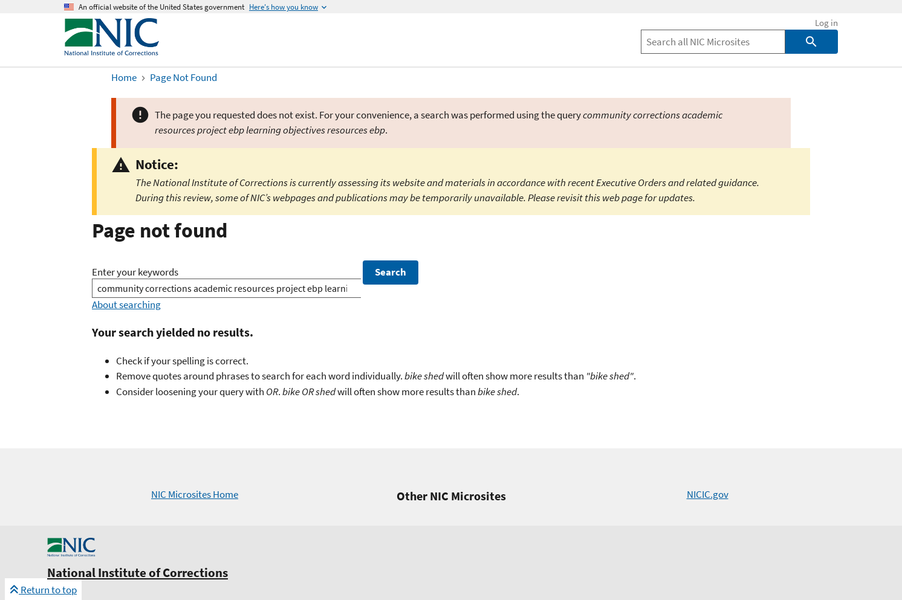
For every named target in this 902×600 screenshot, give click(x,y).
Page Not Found (183, 77)
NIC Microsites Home (194, 494)
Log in (826, 23)
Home (124, 77)
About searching (126, 304)
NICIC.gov (707, 494)
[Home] (111, 52)
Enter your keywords (135, 272)
